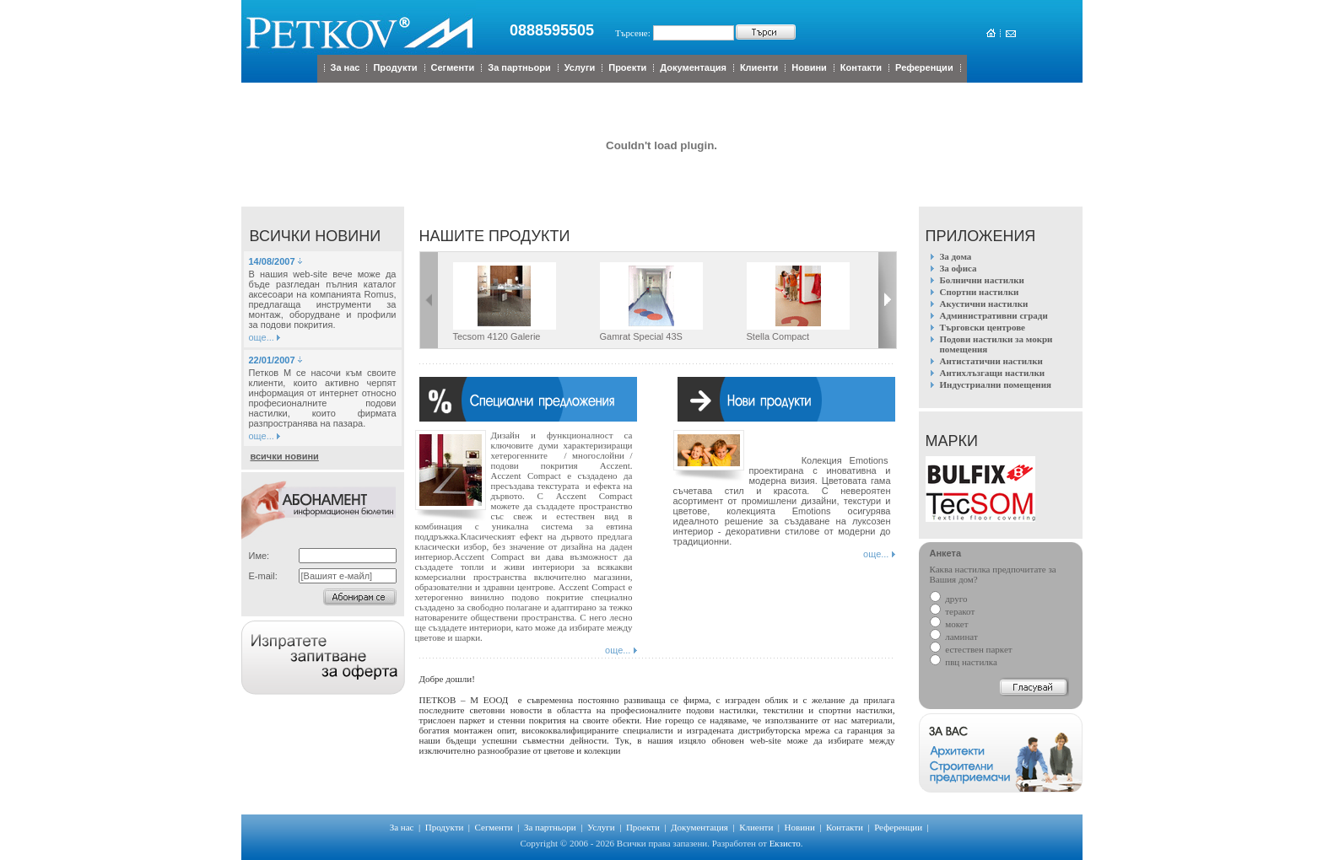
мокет (949, 624)
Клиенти (759, 67)
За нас (345, 67)
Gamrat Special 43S (641, 336)
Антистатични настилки (991, 361)
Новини (809, 67)
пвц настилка (963, 662)
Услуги (580, 67)
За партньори (519, 67)
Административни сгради (994, 315)
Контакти (861, 67)
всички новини (285, 456)
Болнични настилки (982, 280)
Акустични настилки (984, 303)
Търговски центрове (982, 327)
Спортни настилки (979, 292)
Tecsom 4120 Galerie (497, 336)
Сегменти (453, 67)
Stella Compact (778, 336)
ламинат (954, 637)
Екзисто (785, 843)
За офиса (958, 268)
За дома (956, 256)
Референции (924, 67)
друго (949, 599)
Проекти (627, 67)
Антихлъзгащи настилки (992, 373)
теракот (952, 611)
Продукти (395, 67)
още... (261, 337)
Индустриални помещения (996, 384)
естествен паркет (971, 649)
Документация (693, 67)
